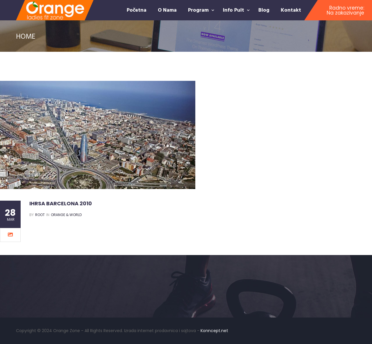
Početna (136, 10)
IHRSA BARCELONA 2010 (60, 203)
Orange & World (66, 214)
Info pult (234, 10)
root (40, 214)
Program (199, 10)
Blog (263, 10)
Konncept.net (214, 331)
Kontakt (291, 10)
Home (25, 36)
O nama (167, 10)
